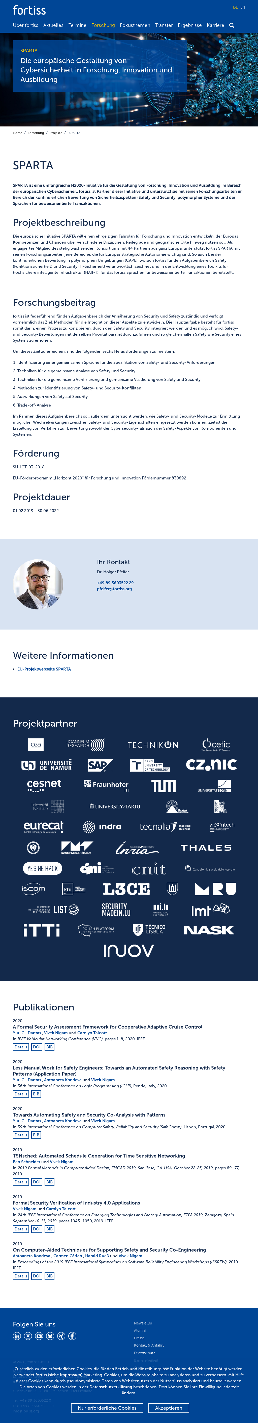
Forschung (103, 25)
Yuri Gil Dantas (27, 1033)
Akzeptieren (168, 1408)
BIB (49, 1047)
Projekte (56, 133)
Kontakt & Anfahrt (149, 1345)
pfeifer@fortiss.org (114, 589)
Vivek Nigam (56, 1033)
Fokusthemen (135, 25)
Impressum (70, 1374)
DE (235, 7)
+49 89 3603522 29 (115, 583)
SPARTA (74, 133)
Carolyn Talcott (92, 1033)
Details (21, 1047)
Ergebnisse (190, 25)
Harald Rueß (97, 1256)
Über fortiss (25, 25)
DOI (37, 1047)
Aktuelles (53, 25)
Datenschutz (144, 1353)
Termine (77, 25)
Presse (139, 1338)
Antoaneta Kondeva (63, 1080)
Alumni (140, 1330)
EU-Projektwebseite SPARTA (44, 669)
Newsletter (143, 1323)
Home (17, 133)
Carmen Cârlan (67, 1256)
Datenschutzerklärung (110, 1387)
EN (242, 7)
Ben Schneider (26, 1162)
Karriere (215, 25)
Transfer (164, 25)
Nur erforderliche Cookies (107, 1408)
